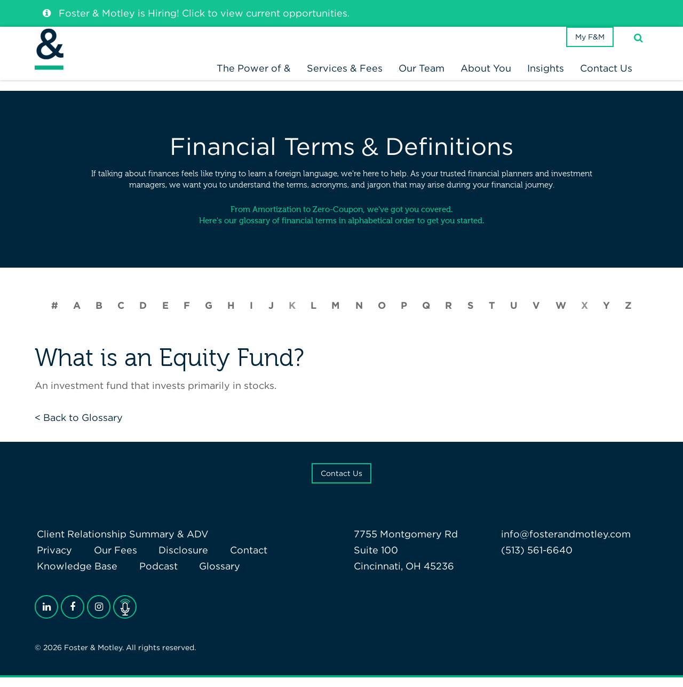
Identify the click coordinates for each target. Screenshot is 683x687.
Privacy (52, 559)
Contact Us (341, 482)
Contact (233, 559)
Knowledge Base (75, 575)
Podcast (152, 575)
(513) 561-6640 (537, 559)
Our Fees (109, 559)
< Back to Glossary (79, 426)
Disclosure (172, 559)
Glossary (208, 575)
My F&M (586, 50)
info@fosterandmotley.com (566, 543)
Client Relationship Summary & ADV (121, 543)
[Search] (638, 50)
